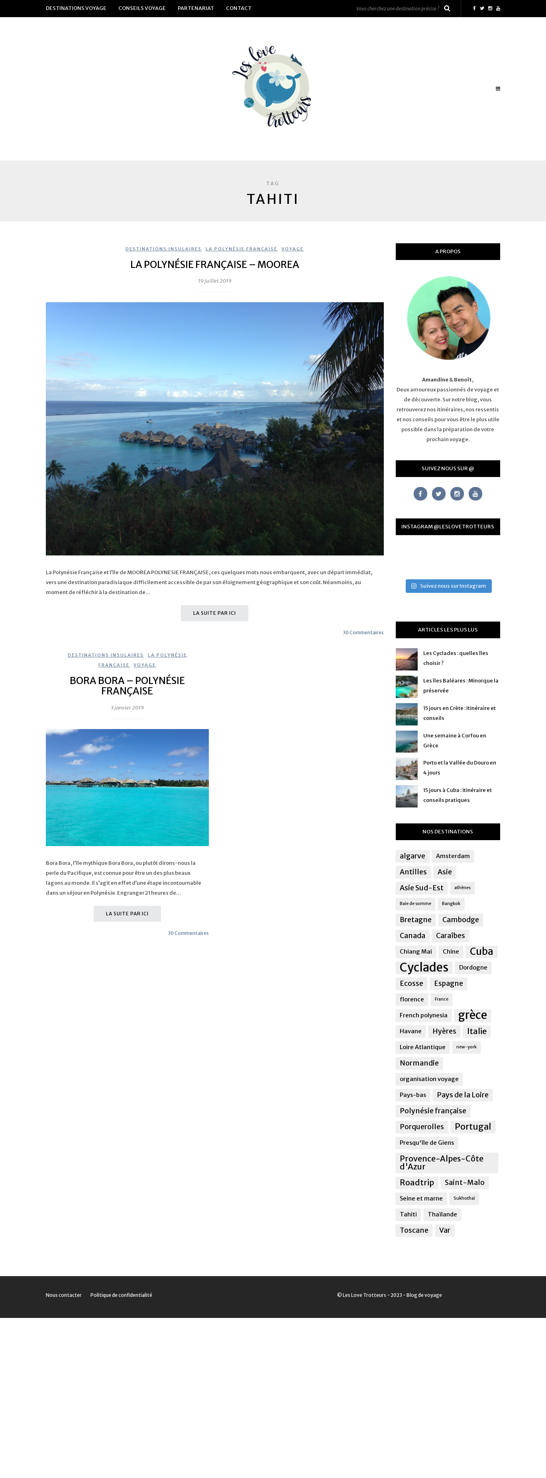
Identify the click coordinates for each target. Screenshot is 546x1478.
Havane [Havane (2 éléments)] (411, 1031)
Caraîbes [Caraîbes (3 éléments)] (450, 935)
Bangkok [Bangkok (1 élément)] (451, 903)
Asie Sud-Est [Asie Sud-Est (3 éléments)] (422, 888)
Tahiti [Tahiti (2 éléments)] (408, 1214)
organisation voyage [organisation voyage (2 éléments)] (429, 1079)
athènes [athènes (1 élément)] (462, 887)
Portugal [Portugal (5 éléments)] (473, 1126)
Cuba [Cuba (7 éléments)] (481, 952)
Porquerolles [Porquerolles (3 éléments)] (422, 1126)
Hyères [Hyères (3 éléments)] (444, 1031)
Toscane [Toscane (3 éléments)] (414, 1230)
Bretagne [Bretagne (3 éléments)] (416, 919)
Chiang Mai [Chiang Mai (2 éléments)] (416, 951)
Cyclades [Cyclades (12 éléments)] (424, 968)
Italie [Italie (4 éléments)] (477, 1031)
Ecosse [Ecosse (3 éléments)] (411, 983)
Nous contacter (64, 1295)
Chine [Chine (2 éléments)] (451, 951)
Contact (238, 8)
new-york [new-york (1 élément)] (466, 1047)
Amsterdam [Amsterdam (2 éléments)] (453, 856)
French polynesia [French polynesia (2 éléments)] (424, 1015)
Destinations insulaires (164, 249)
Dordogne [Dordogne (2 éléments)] (473, 967)
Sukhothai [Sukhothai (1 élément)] (464, 1198)
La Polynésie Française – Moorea (214, 264)
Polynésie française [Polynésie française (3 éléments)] (433, 1111)
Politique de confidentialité (121, 1295)
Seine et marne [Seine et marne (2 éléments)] (421, 1198)
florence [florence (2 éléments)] (412, 999)
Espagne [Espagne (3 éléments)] (448, 983)
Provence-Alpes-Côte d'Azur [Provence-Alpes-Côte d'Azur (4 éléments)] (441, 1162)
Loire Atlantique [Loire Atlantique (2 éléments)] (423, 1047)
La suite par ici (214, 613)
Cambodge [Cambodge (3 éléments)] (460, 919)
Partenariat (196, 8)
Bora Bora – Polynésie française (127, 685)
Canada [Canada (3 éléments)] (412, 935)
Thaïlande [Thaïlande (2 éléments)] (442, 1214)
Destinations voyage (76, 8)
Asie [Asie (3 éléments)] (445, 872)
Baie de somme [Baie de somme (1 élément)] (415, 903)
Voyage (292, 249)
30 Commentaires (363, 632)
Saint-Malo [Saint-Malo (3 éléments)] (465, 1182)
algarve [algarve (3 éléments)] (412, 856)
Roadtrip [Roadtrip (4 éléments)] (417, 1182)
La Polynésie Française (241, 249)
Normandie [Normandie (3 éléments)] (419, 1063)
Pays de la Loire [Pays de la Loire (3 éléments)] (463, 1095)
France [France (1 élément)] (441, 999)
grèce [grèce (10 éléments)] (472, 1015)
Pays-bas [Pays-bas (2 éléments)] (413, 1095)
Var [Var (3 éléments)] (444, 1230)
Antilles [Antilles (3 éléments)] (413, 872)
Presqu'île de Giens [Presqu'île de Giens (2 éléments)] (427, 1142)
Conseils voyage (142, 8)
